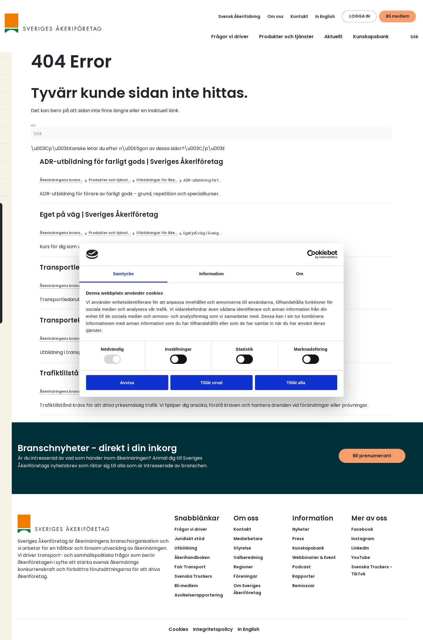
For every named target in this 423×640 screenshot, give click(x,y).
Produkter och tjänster (286, 36)
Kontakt (299, 16)
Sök (410, 36)
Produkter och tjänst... (109, 179)
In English (325, 16)
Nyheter (300, 529)
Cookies (178, 629)
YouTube (360, 557)
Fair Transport (190, 567)
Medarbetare (248, 539)
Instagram (362, 539)
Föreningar (245, 576)
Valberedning (248, 557)
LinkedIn (360, 548)
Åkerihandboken (192, 557)
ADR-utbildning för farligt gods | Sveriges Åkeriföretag (131, 161)
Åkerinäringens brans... (61, 179)
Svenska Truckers (193, 576)
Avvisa (127, 382)
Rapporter (303, 576)
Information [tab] (211, 273)
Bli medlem (397, 16)
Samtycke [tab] (123, 273)
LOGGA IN (359, 16)
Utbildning (185, 548)
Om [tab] (299, 273)
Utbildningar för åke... (156, 179)
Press (298, 539)
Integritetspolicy (213, 629)
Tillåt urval (212, 382)
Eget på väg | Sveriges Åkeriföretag (99, 214)
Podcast (301, 567)
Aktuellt (333, 36)
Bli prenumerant (372, 455)
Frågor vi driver (230, 36)
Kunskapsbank (371, 36)
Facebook (362, 529)
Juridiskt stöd (189, 539)
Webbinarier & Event (314, 557)
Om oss (275, 16)
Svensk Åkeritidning (239, 16)
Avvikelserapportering (198, 595)
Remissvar (303, 586)
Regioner (243, 567)
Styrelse (242, 548)
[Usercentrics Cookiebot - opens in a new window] (311, 254)
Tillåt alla (296, 382)
